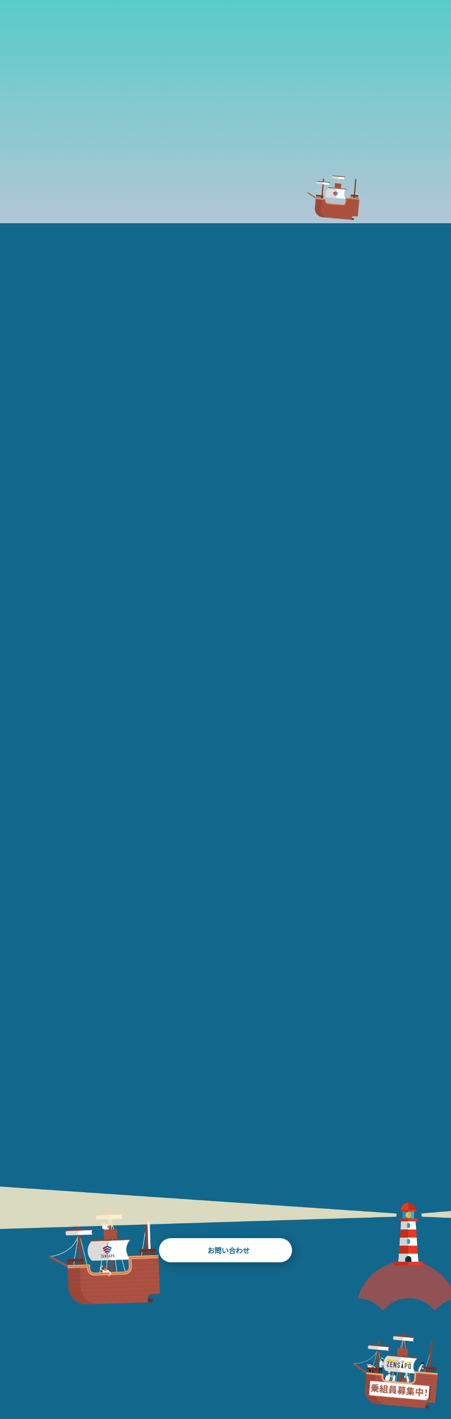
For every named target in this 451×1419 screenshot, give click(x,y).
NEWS (299, 1376)
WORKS (154, 1376)
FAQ (358, 1376)
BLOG (205, 1376)
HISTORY (98, 1376)
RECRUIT (422, 1376)
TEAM (252, 1376)
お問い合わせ (226, 1224)
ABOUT (36, 1376)
